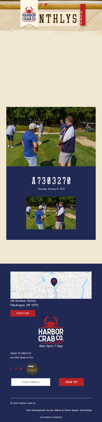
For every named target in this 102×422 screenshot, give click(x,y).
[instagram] (40, 4)
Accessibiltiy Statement (51, 417)
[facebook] (11, 369)
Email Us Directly (20, 353)
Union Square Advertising (78, 410)
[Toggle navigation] (82, 14)
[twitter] (46, 4)
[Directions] (22, 313)
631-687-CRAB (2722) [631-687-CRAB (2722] (21, 357)
